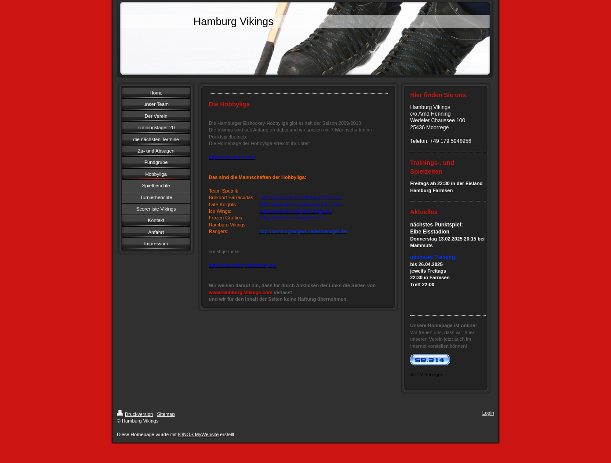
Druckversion (135, 414)
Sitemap (166, 414)
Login (488, 413)
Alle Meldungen (427, 374)
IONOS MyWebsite (198, 434)
